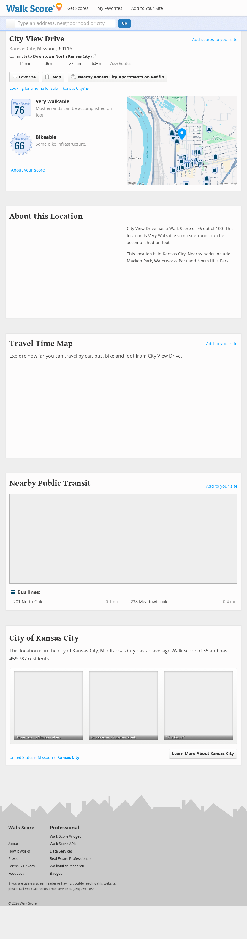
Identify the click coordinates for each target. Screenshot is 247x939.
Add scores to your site (215, 39)
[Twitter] (11, 836)
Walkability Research (67, 866)
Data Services (61, 851)
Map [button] (53, 77)
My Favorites (109, 8)
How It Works (19, 851)
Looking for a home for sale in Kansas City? (47, 88)
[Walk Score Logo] (34, 7)
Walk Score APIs (63, 844)
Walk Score (21, 828)
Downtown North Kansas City (62, 56)
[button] (10, 23)
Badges (56, 874)
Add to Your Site (147, 8)
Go (124, 23)
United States (21, 757)
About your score (28, 170)
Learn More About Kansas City (203, 753)
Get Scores (77, 8)
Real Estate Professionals (70, 859)
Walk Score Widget (65, 836)
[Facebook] (21, 836)
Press (13, 859)
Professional (64, 828)
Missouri (45, 757)
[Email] (30, 836)
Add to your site (222, 343)
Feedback (16, 874)
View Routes (120, 63)
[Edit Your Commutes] (94, 55)
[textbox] (65, 23)
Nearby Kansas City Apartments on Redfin (117, 77)
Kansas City (22, 48)
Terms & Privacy (21, 866)
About (13, 844)
